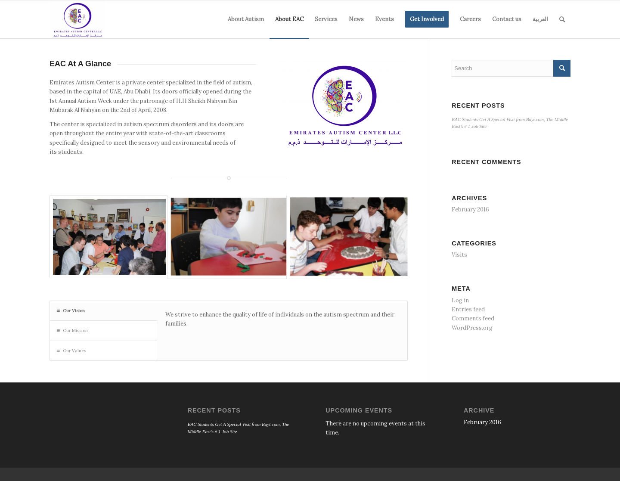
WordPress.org (472, 328)
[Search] (562, 19)
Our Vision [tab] (71, 310)
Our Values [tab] (71, 351)
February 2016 (470, 209)
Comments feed (473, 318)
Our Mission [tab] (72, 330)
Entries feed (468, 309)
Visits (459, 254)
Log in (460, 300)
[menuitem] (246, 19)
